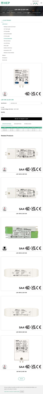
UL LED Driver (7, 43)
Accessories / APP (7, 50)
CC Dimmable (7, 31)
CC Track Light (7, 29)
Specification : (4, 103)
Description (17, 123)
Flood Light (6, 45)
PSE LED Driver (7, 40)
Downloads (27, 123)
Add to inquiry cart (21, 118)
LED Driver (19, 12)
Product (8, 12)
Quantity (3, 112)
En (35, 1)
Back (21, 378)
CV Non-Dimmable (27, 12)
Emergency (4, 57)
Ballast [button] (4, 55)
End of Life (4, 60)
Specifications (6, 123)
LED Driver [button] (5, 24)
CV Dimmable (7, 36)
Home (3, 12)
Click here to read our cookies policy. (12, 391)
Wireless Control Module (9, 52)
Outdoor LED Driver (8, 47)
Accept (21, 391)
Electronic (13, 12)
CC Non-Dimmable (8, 33)
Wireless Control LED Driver (10, 26)
